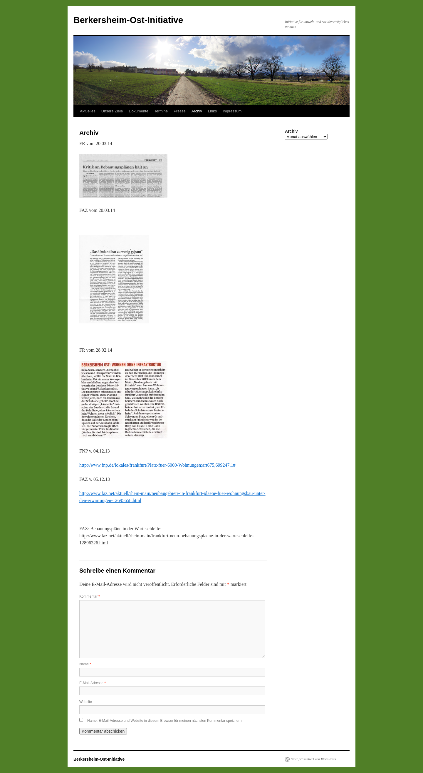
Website (85, 702)
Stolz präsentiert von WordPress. (314, 759)
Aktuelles (87, 111)
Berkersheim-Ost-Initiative (128, 20)
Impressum (232, 111)
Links (212, 111)
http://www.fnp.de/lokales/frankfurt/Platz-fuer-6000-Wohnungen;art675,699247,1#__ (159, 465)
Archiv (197, 111)
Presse (179, 111)
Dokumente (138, 111)
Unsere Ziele (112, 111)
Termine (161, 111)
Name (85, 664)
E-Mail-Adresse (92, 683)
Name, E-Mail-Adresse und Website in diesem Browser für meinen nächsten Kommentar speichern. (165, 721)
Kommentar (89, 596)
